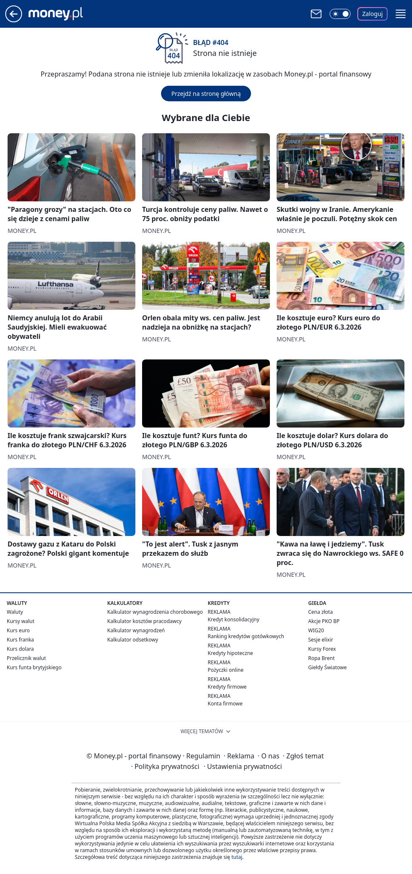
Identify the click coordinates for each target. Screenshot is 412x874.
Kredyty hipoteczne (230, 653)
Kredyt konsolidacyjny (233, 619)
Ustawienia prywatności (242, 766)
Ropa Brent (321, 658)
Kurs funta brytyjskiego (34, 667)
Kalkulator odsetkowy (132, 639)
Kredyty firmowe (227, 686)
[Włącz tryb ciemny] (340, 14)
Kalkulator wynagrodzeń (136, 630)
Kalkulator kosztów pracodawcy (144, 621)
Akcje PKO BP (324, 621)
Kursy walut (20, 621)
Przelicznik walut (26, 658)
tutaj (236, 857)
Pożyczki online (225, 669)
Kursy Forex (322, 648)
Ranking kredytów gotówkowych (246, 636)
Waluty (15, 611)
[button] (400, 14)
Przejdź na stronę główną (205, 94)
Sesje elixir (320, 639)
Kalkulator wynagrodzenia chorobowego (155, 611)
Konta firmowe (225, 703)
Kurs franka (20, 639)
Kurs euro (18, 630)
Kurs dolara (20, 648)
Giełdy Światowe (327, 667)
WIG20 (316, 630)
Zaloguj (372, 14)
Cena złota (320, 611)
